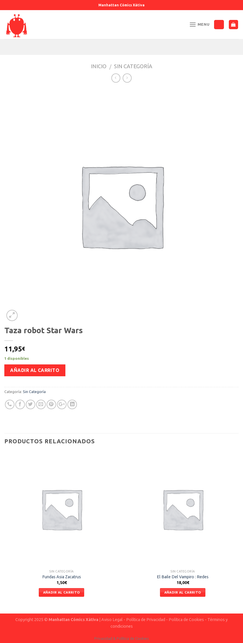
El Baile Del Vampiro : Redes (183, 577)
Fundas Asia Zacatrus (61, 577)
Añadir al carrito (34, 370)
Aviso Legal (112, 619)
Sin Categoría (133, 66)
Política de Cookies (186, 619)
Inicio (98, 66)
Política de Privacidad (145, 619)
